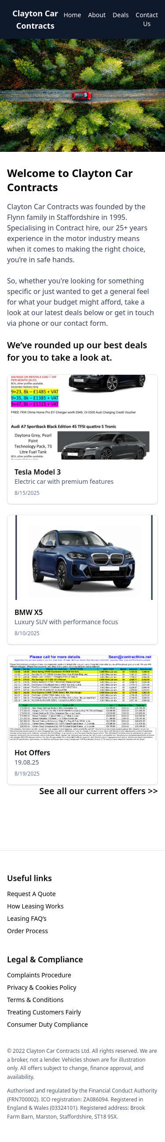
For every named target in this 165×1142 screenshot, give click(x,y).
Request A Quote (31, 893)
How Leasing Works (35, 906)
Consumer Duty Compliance (47, 1024)
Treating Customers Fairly (44, 1012)
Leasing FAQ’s (27, 918)
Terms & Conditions (35, 999)
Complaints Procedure (39, 975)
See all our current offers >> (98, 791)
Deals (120, 15)
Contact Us (147, 19)
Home (72, 15)
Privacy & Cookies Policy (41, 987)
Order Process (27, 931)
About (97, 15)
